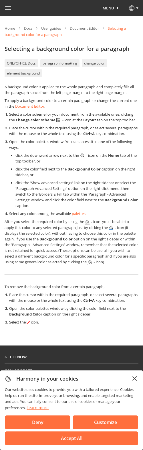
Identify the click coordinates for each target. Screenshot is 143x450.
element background (23, 73)
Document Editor (84, 28)
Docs (28, 28)
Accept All (71, 438)
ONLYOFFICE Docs (21, 63)
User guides (51, 28)
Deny (37, 422)
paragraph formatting (60, 63)
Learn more (38, 407)
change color (94, 63)
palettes (79, 213)
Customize (105, 422)
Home (10, 28)
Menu (108, 8)
